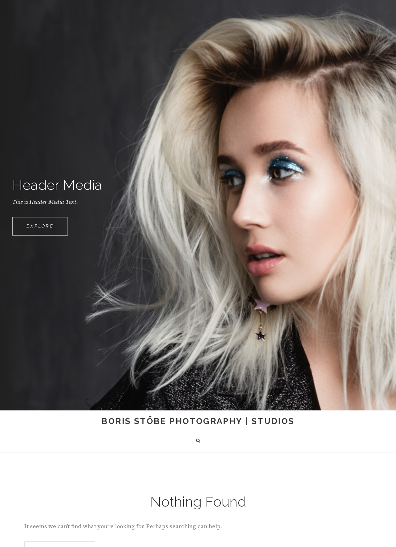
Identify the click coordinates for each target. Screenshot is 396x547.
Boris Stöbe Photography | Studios (197, 421)
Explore (47, 229)
